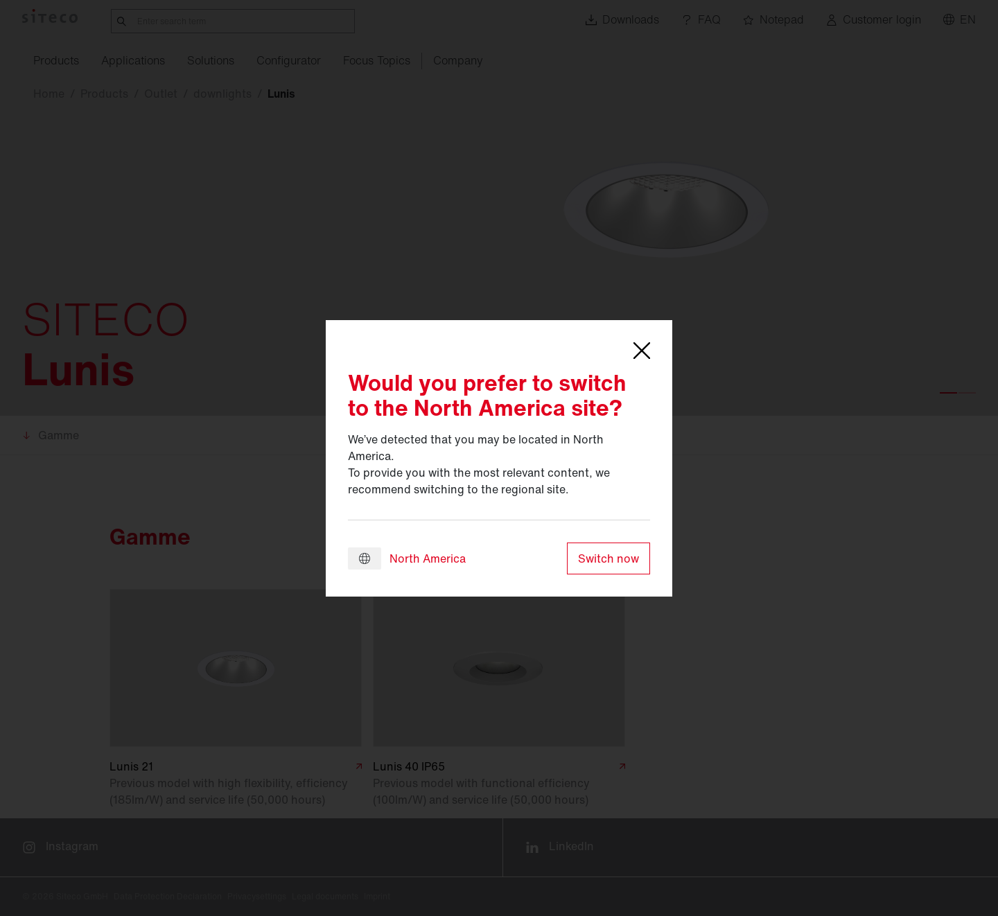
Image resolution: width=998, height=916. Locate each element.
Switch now (608, 558)
